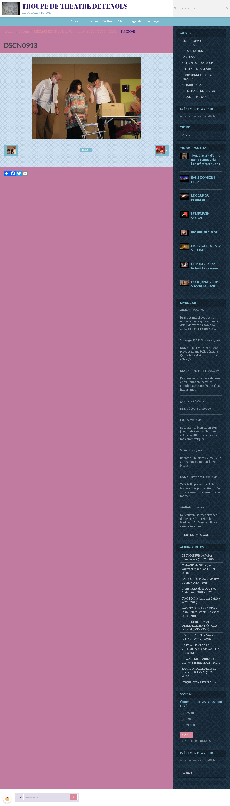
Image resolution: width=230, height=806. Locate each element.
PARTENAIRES (191, 57)
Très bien (188, 725)
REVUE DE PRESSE (194, 97)
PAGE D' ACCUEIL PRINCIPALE (193, 43)
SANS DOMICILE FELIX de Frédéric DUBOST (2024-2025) (199, 672)
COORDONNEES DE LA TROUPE (197, 77)
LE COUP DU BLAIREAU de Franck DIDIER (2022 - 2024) (201, 660)
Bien (185, 719)
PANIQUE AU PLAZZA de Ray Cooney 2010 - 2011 (200, 581)
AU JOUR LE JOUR (193, 85)
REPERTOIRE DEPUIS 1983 (199, 91)
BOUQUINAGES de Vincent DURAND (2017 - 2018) (199, 637)
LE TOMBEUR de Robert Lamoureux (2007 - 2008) (199, 557)
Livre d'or (91, 21)
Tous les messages (196, 535)
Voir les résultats (196, 741)
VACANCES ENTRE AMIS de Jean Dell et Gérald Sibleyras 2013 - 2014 (200, 612)
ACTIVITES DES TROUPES (199, 63)
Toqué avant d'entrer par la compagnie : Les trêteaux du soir (206, 159)
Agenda (136, 21)
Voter (186, 735)
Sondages (153, 21)
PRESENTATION (192, 51)
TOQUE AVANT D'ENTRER (199, 682)
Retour (86, 150)
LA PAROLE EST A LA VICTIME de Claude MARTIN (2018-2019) (201, 649)
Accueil (75, 21)
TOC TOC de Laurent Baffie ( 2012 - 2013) (201, 600)
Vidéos (107, 21)
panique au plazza (204, 232)
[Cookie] (7, 799)
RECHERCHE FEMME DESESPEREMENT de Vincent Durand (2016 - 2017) (201, 625)
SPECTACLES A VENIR (196, 69)
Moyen (187, 713)
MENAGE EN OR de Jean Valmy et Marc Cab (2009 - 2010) (75, 32)
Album (121, 21)
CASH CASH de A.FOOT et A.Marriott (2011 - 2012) (199, 590)
